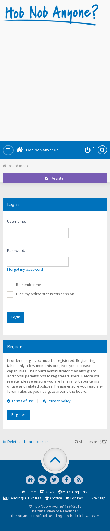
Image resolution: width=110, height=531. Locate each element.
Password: (16, 250)
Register (55, 178)
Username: (16, 221)
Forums (74, 498)
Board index (16, 165)
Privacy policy (56, 400)
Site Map (96, 498)
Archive (53, 498)
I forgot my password (25, 269)
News (47, 491)
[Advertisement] (55, 82)
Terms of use (20, 400)
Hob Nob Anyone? (37, 149)
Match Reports (72, 491)
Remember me (24, 285)
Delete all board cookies (26, 441)
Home (29, 491)
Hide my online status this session (40, 294)
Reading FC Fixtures (22, 498)
